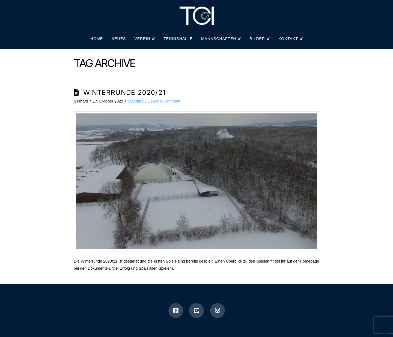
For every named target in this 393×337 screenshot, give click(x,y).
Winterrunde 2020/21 (124, 92)
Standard (136, 101)
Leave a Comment (164, 101)
